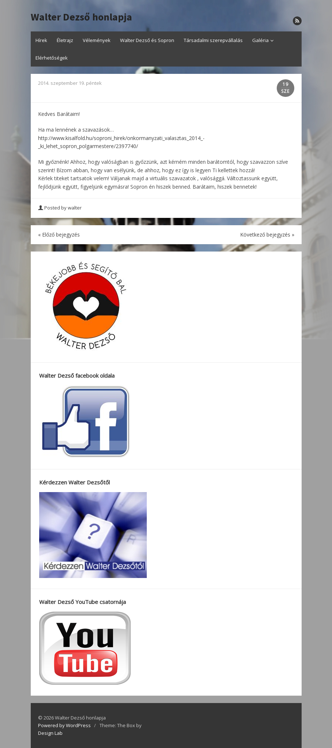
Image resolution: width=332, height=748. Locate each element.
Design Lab (50, 733)
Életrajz (65, 40)
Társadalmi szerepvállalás (213, 40)
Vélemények (97, 40)
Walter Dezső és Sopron (147, 40)
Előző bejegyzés (59, 234)
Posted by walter (60, 207)
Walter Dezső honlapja (81, 17)
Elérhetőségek (52, 57)
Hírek (41, 40)
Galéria (260, 40)
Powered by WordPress (64, 725)
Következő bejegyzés (267, 234)
